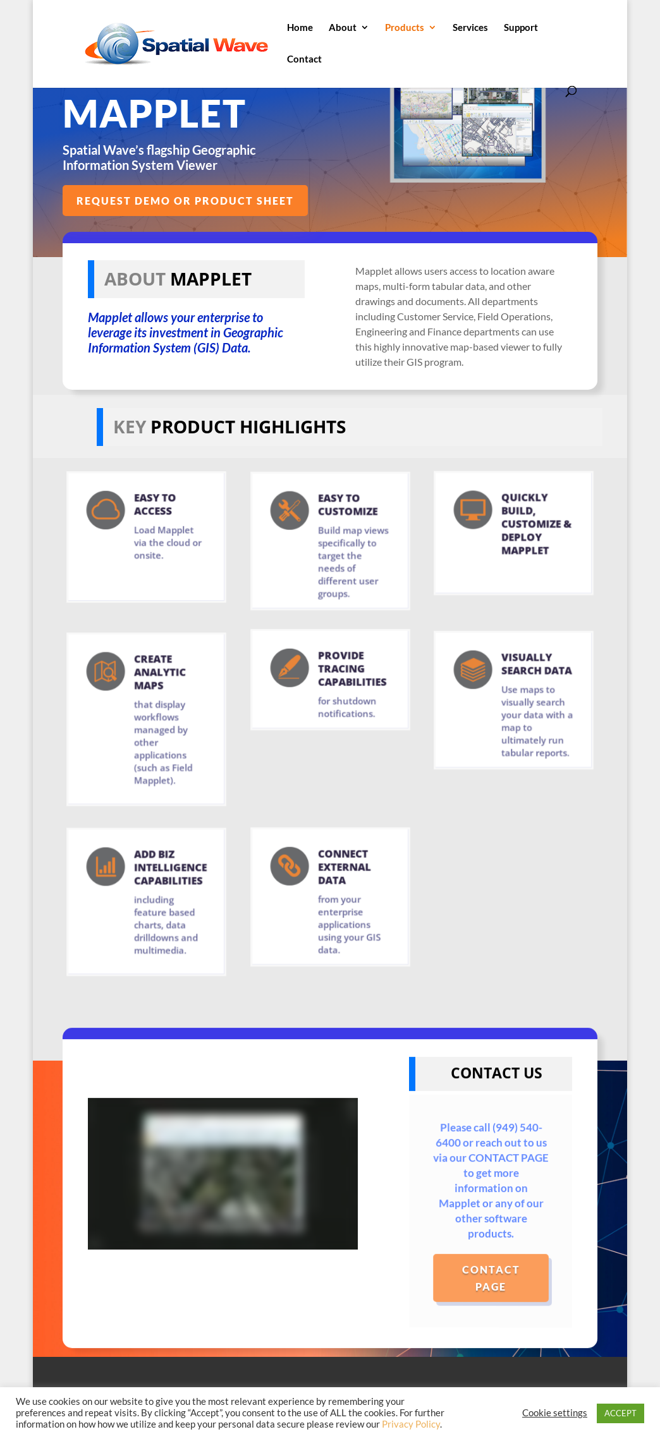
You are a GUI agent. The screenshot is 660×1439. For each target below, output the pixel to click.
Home (300, 28)
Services (470, 28)
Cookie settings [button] (554, 1412)
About (343, 28)
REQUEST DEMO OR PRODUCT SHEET (185, 201)
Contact (304, 59)
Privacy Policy (411, 1424)
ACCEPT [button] (620, 1413)
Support (521, 28)
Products (404, 28)
